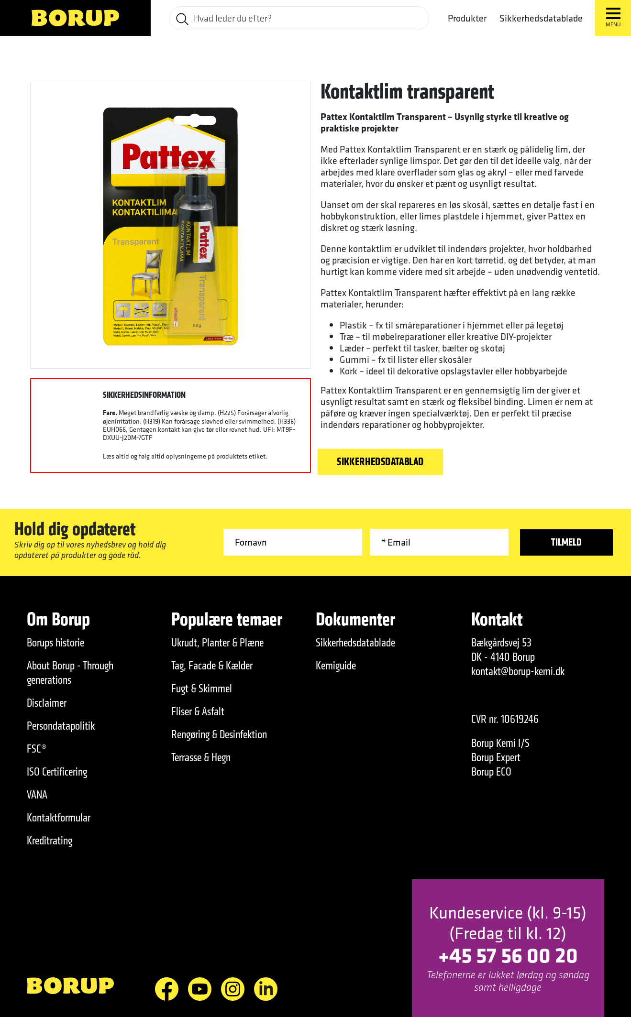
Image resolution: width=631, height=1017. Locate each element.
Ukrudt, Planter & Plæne (217, 642)
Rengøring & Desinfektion (219, 734)
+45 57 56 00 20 (508, 954)
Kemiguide (336, 665)
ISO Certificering (57, 772)
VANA (37, 794)
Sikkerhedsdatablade (541, 18)
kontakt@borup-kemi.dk (518, 671)
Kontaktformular (58, 817)
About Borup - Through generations (70, 672)
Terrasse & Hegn (201, 757)
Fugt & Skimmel (201, 688)
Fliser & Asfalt (197, 711)
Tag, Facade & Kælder (212, 665)
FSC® (37, 749)
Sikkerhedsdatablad (380, 462)
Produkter (467, 18)
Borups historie (55, 642)
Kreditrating (49, 840)
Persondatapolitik (61, 726)
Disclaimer (46, 703)
